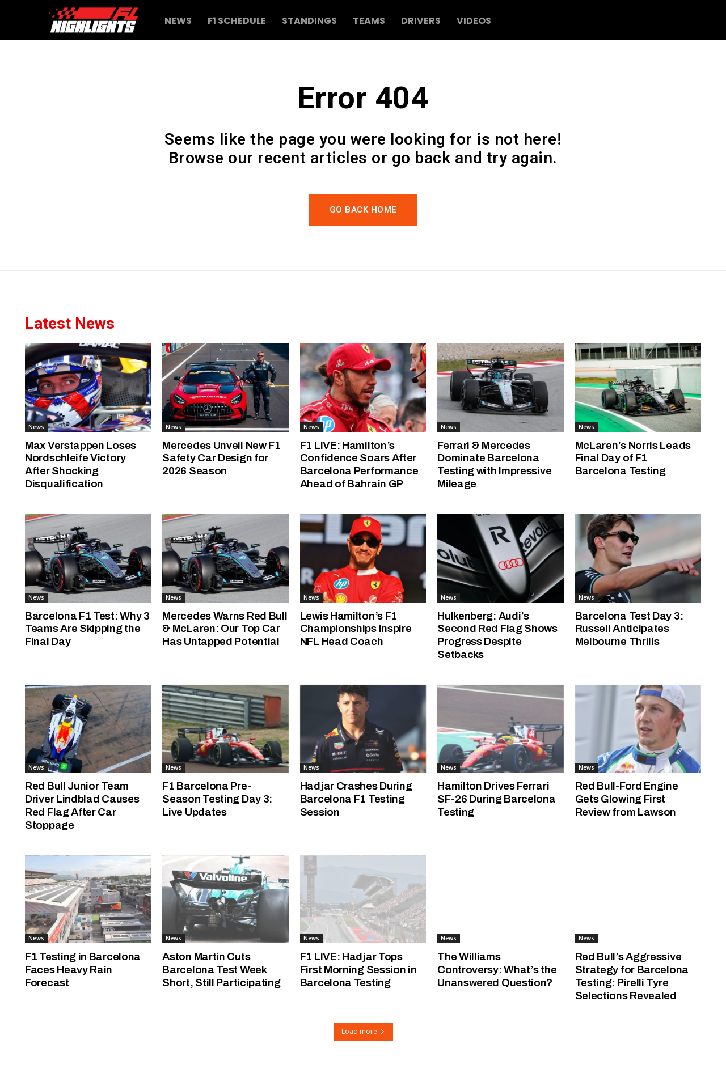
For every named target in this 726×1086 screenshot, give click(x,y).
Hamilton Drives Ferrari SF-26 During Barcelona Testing (496, 799)
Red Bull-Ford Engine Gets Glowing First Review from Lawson (626, 799)
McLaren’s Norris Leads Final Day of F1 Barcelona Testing (633, 458)
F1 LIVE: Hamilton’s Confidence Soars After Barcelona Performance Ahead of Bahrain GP (359, 464)
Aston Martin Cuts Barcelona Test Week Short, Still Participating (221, 970)
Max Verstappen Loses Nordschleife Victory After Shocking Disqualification (80, 464)
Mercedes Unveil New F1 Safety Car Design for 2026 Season (221, 458)
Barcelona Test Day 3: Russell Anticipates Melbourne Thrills (629, 629)
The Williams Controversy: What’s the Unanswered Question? (496, 970)
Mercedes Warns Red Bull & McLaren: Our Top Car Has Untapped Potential (224, 629)
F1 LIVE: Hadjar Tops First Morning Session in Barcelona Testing (358, 970)
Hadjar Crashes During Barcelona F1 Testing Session (356, 799)
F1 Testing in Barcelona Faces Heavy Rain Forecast (83, 970)
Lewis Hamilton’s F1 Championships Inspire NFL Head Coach (356, 629)
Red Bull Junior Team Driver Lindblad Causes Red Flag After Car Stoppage (82, 805)
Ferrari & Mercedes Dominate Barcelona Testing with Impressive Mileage (494, 464)
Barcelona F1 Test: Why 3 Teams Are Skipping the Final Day (87, 629)
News (36, 427)
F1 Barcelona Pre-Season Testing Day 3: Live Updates (217, 799)
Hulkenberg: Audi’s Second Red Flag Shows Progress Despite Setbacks (497, 635)
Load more (363, 1031)
